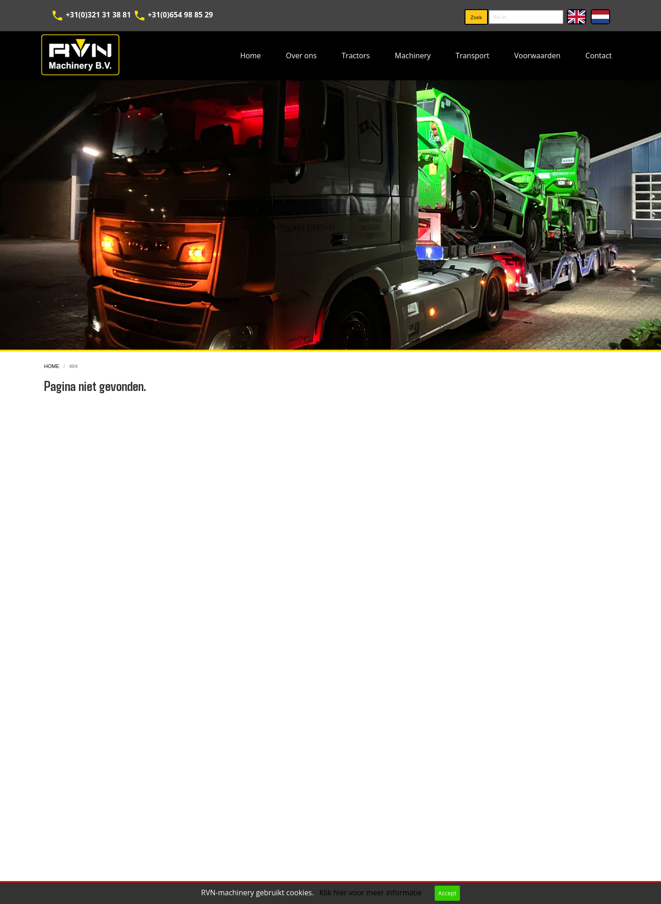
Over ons (301, 55)
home (52, 366)
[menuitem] (251, 55)
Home (250, 55)
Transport (472, 55)
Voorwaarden (537, 55)
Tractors (356, 55)
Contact (598, 55)
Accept (447, 893)
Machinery (413, 55)
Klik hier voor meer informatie (371, 892)
